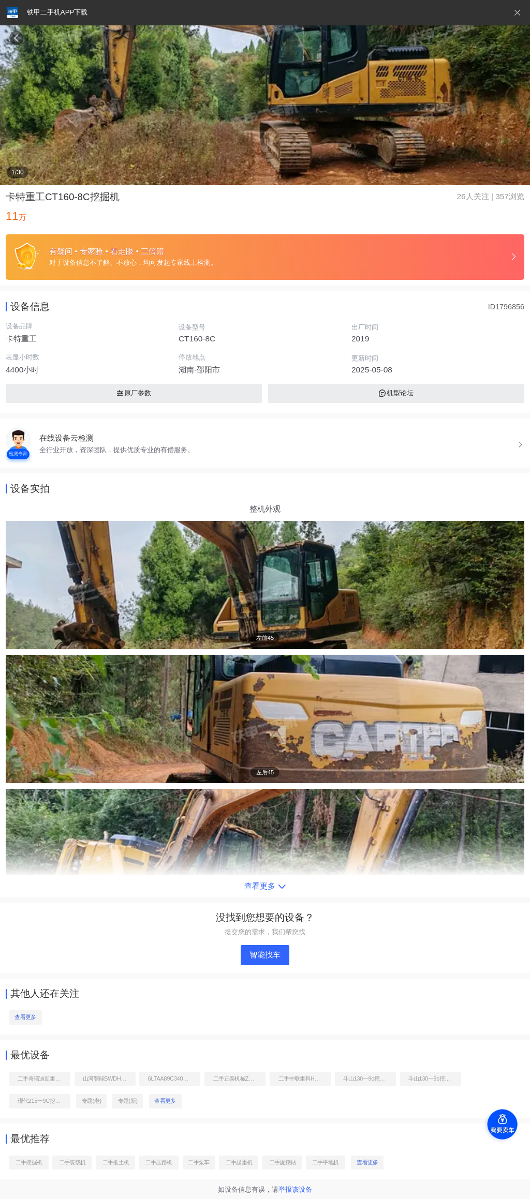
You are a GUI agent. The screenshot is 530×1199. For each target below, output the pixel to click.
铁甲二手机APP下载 (57, 12)
